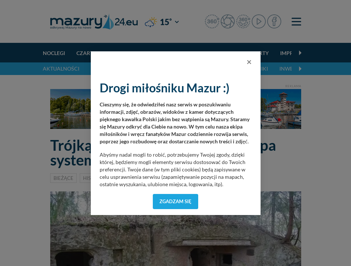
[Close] (249, 61)
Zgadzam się (175, 201)
